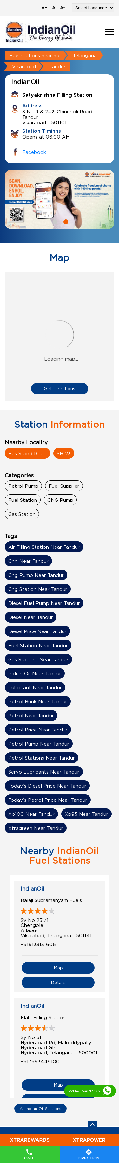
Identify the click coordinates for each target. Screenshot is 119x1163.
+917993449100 (40, 1061)
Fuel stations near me (35, 55)
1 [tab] (54, 221)
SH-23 (64, 453)
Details (58, 982)
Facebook (34, 152)
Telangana (85, 55)
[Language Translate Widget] (93, 7)
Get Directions (59, 388)
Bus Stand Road (27, 453)
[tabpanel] (59, 199)
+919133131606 (38, 944)
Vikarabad (24, 66)
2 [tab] (65, 221)
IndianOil (32, 888)
